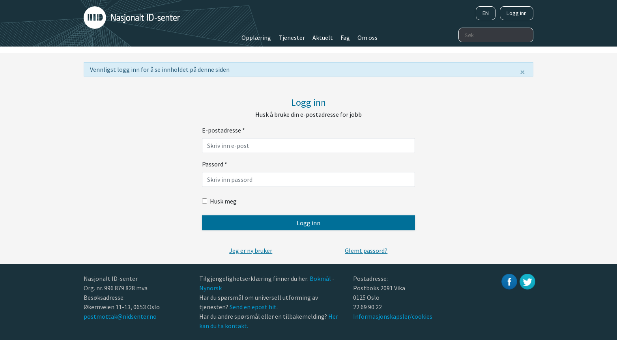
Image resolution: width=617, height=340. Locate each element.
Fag (345, 37)
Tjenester (292, 37)
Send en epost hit (253, 307)
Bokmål (321, 278)
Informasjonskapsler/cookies (392, 316)
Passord (214, 164)
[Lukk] (522, 72)
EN (485, 13)
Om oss (367, 37)
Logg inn (517, 13)
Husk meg (219, 201)
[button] (250, 250)
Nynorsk (211, 288)
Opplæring (256, 37)
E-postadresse (223, 130)
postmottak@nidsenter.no (120, 316)
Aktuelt (322, 37)
